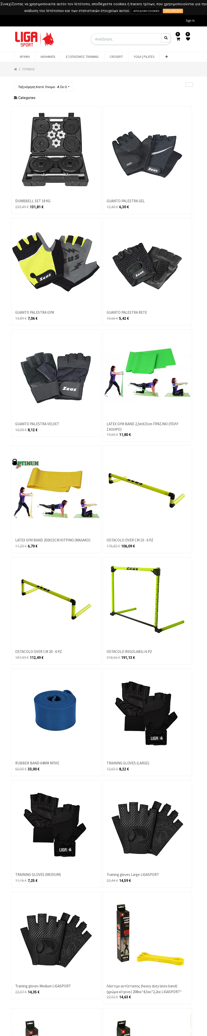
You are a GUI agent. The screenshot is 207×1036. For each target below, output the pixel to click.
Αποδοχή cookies (146, 11)
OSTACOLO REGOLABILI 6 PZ (129, 651)
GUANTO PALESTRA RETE (127, 312)
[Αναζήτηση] (189, 85)
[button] (166, 56)
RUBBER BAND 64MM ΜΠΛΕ (37, 763)
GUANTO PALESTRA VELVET (37, 423)
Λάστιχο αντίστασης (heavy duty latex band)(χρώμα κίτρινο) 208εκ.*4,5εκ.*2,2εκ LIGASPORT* (144, 989)
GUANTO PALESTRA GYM (34, 312)
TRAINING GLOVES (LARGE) (128, 763)
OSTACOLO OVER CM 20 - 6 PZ (38, 651)
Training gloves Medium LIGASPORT (43, 986)
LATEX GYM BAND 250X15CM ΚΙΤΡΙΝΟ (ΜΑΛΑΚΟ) (52, 540)
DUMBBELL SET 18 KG (32, 201)
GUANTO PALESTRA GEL (126, 201)
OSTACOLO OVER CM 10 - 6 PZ (130, 540)
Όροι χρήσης (173, 11)
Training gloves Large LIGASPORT (133, 874)
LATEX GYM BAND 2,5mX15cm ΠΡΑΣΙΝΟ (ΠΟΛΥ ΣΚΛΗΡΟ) (142, 426)
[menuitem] (24, 56)
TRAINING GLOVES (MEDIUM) (38, 874)
